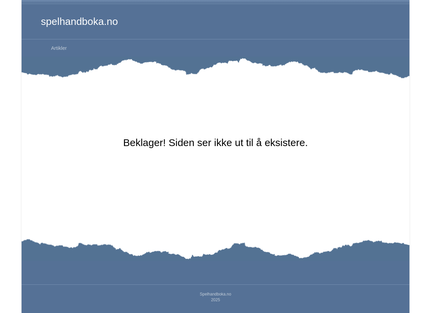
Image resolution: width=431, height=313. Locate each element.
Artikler (59, 48)
